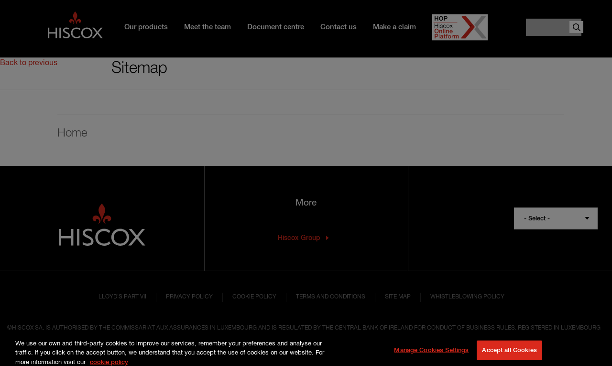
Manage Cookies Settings (431, 355)
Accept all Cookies (509, 355)
